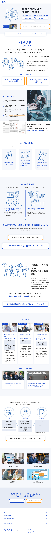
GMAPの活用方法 (32, 34)
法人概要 (29, 529)
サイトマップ (30, 528)
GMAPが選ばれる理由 (19, 34)
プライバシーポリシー (31, 531)
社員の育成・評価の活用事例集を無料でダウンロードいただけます (25, 246)
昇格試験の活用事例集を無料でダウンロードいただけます (25, 304)
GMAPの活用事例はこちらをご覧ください (25, 237)
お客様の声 (41, 34)
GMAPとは (9, 34)
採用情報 (29, 532)
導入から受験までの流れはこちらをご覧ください (25, 438)
